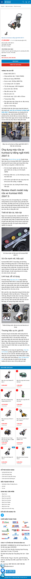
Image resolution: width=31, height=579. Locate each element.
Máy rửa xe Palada (6, 502)
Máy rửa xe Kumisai (6, 500)
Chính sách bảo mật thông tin (8, 478)
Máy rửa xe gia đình (6, 498)
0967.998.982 (8, 2)
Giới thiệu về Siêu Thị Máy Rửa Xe (9, 484)
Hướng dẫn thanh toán (7, 472)
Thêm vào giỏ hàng (15, 64)
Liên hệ (3, 486)
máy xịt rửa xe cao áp (14, 159)
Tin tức (3, 488)
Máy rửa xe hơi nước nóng (8, 508)
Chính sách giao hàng (7, 474)
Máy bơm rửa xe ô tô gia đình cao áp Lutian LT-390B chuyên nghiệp (8, 439)
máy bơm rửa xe (14, 279)
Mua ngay (15, 61)
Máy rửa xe (4, 494)
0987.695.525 (8, 1)
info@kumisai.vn (9, 566)
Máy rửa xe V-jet (5, 506)
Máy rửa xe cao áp (6, 496)
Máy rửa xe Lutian (6, 504)
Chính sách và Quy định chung (9, 476)
